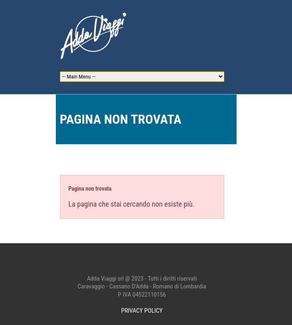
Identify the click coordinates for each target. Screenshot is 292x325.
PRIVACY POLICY (142, 310)
